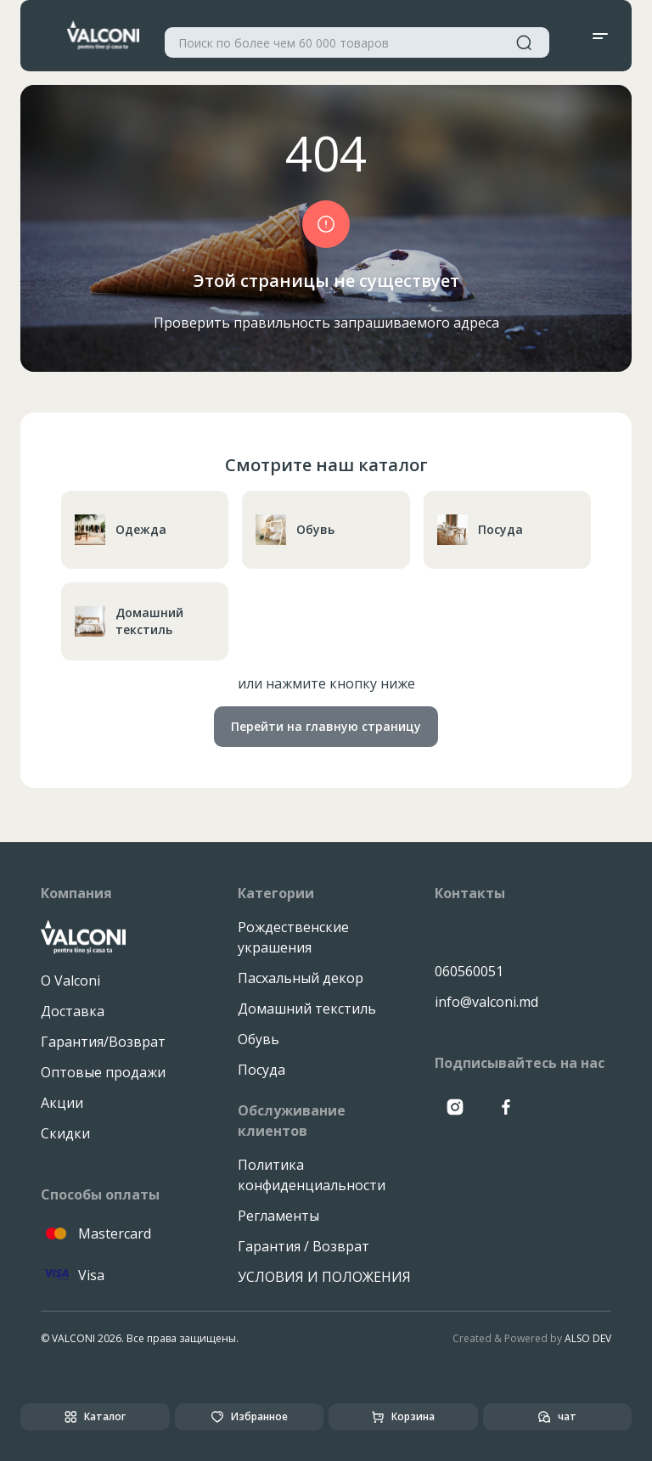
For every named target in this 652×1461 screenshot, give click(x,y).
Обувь (295, 529)
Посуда (480, 529)
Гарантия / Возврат (303, 1246)
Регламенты (278, 1215)
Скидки (65, 1133)
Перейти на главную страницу (326, 726)
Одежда (120, 529)
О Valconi (70, 980)
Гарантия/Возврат (103, 1041)
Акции (62, 1102)
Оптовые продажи (103, 1072)
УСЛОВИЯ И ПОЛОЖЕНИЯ (324, 1276)
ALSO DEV (588, 1338)
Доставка (72, 1011)
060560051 (469, 971)
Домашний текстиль (129, 621)
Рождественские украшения (293, 937)
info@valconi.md (486, 1001)
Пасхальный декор (300, 978)
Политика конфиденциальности (311, 1174)
